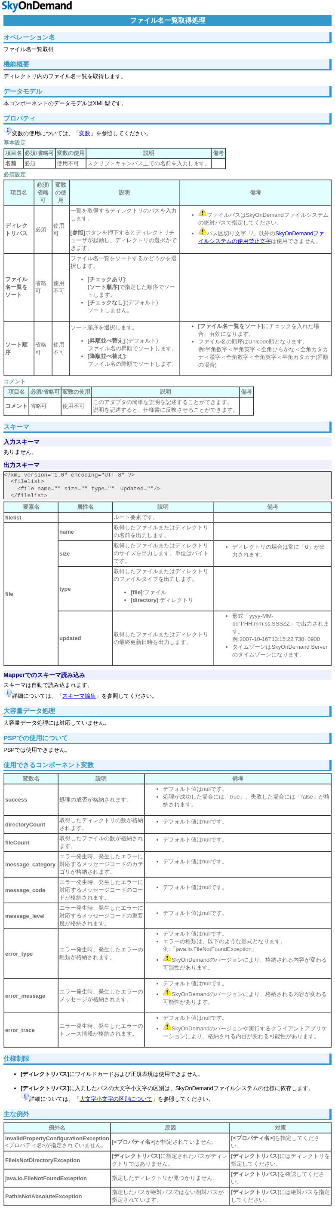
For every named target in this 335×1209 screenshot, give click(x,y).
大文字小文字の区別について (116, 1099)
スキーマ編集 (79, 696)
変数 (84, 133)
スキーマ (16, 426)
